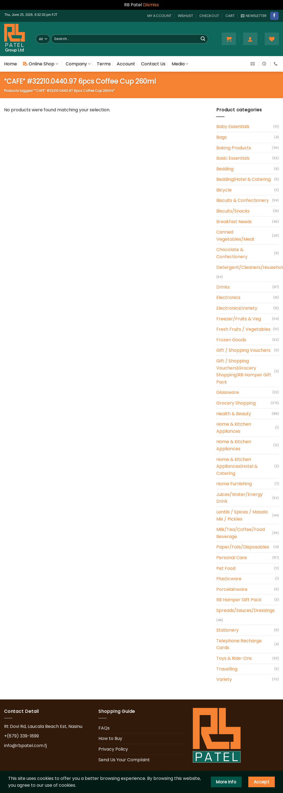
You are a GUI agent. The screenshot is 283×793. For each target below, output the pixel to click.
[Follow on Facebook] (274, 16)
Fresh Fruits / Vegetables (243, 329)
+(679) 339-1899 (21, 736)
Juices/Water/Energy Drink (239, 498)
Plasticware (228, 579)
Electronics (228, 297)
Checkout (209, 15)
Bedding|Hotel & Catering (243, 179)
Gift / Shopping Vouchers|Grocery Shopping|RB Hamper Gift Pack (243, 371)
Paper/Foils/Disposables (242, 547)
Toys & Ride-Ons (234, 658)
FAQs (104, 728)
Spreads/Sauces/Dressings (245, 610)
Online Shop (40, 64)
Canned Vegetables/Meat (235, 235)
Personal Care (231, 557)
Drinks (223, 287)
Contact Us (153, 64)
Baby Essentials (232, 126)
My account (159, 15)
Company (78, 64)
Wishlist (185, 15)
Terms (104, 64)
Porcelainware (231, 589)
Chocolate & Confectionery (231, 253)
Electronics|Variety (236, 308)
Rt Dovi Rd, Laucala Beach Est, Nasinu (43, 726)
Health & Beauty (233, 414)
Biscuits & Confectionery (242, 200)
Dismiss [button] (151, 5)
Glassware (227, 392)
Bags (221, 137)
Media (180, 64)
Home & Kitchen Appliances (233, 427)
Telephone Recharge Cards (239, 644)
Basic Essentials (233, 158)
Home (10, 64)
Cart (230, 15)
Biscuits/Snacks (233, 211)
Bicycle (224, 190)
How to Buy (110, 738)
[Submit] (203, 38)
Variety (224, 679)
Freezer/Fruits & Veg (238, 319)
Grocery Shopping (236, 403)
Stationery (227, 630)
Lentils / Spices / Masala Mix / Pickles (242, 515)
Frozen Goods (231, 340)
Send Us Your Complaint (124, 760)
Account (126, 64)
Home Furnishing (234, 484)
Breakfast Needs (234, 222)
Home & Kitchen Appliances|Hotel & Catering (237, 466)
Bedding (225, 169)
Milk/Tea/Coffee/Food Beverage (240, 533)
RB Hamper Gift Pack (238, 600)
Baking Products (233, 148)
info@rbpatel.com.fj (25, 745)
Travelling (226, 669)
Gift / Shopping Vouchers (243, 350)
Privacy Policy (113, 749)
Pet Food (225, 568)
